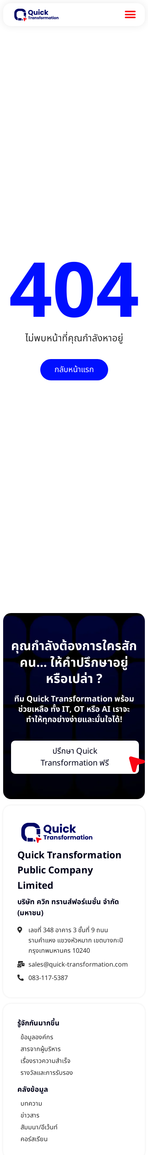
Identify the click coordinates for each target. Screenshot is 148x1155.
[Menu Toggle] (130, 14)
